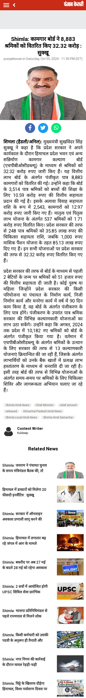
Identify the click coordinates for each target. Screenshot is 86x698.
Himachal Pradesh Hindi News (42, 411)
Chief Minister (44, 405)
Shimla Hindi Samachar (58, 417)
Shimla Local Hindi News (21, 417)
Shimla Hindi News (17, 405)
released (11, 411)
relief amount (68, 405)
